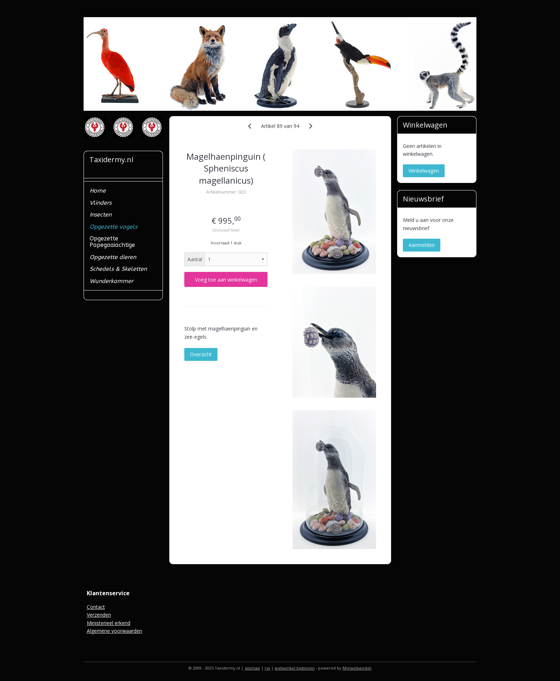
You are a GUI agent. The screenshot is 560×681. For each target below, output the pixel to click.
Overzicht (201, 354)
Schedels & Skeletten (118, 268)
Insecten (100, 214)
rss (267, 668)
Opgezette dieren (113, 257)
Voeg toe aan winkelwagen (226, 279)
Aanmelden (422, 245)
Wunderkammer (111, 281)
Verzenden (99, 614)
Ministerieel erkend (108, 623)
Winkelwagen (424, 170)
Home (98, 190)
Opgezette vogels (113, 226)
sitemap (252, 668)
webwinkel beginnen (295, 668)
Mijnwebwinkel (356, 668)
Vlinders (100, 202)
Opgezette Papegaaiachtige (112, 241)
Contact (96, 606)
